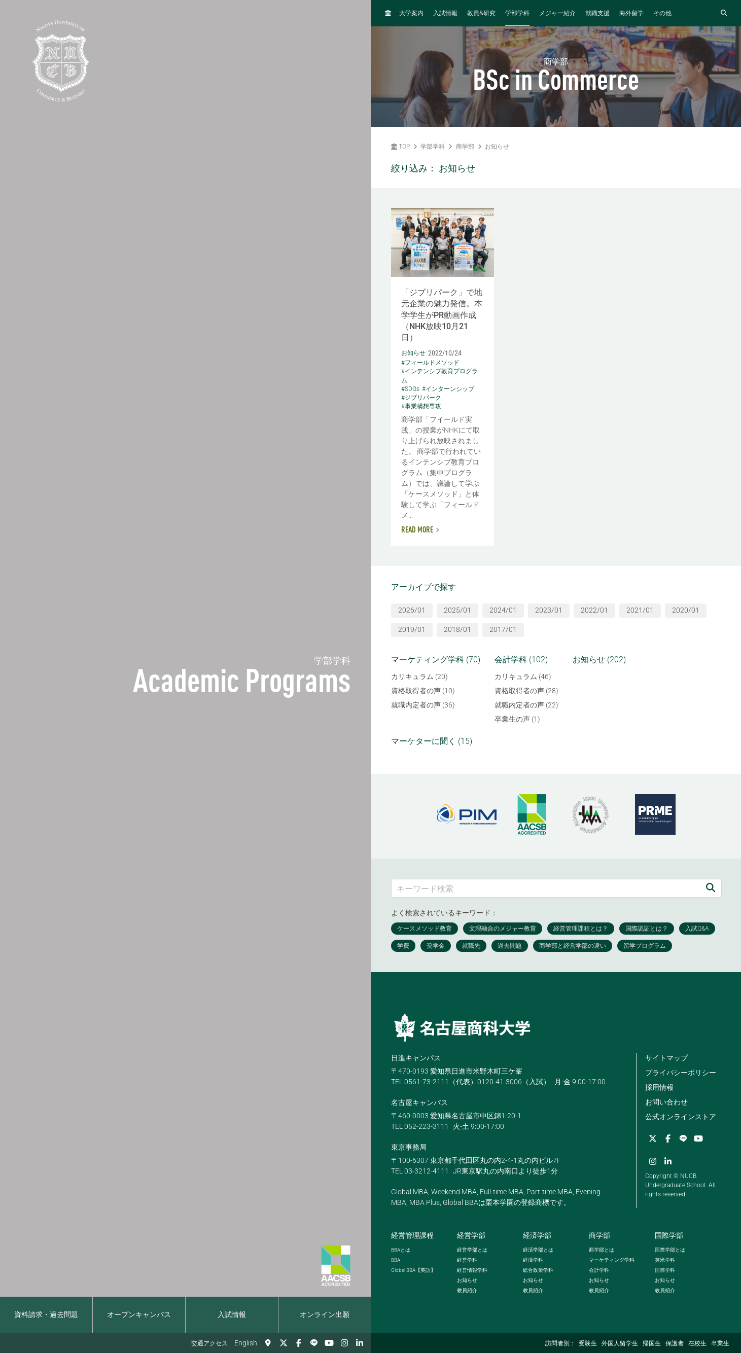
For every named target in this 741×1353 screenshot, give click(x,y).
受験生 (588, 1343)
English (245, 1343)
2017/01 (503, 629)
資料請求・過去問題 (46, 1314)
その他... (664, 13)
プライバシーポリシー (680, 1073)
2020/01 (685, 610)
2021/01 (640, 610)
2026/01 (412, 610)
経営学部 (471, 1235)
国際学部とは (670, 1250)
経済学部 (537, 1235)
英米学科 (665, 1260)
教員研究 (481, 13)
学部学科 (517, 13)
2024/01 (503, 610)
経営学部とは (472, 1250)
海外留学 (631, 13)
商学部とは (601, 1250)
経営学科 (467, 1260)
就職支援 (597, 13)
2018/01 (457, 629)
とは (400, 1250)
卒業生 (720, 1343)
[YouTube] (329, 1343)
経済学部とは (538, 1250)
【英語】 (413, 1270)
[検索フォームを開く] (724, 13)
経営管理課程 (412, 1235)
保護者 (674, 1343)
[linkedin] (359, 1343)
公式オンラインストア (680, 1117)
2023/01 (548, 610)
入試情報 (232, 1314)
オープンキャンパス (139, 1314)
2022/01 (594, 610)
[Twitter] (283, 1343)
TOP (400, 146)
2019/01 (412, 629)
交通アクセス (209, 1343)
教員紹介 (467, 1290)
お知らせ (497, 146)
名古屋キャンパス (419, 1102)
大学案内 (411, 13)
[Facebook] (298, 1343)
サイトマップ (666, 1058)
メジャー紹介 (557, 13)
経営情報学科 (472, 1270)
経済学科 (533, 1260)
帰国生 (652, 1343)
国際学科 (665, 1270)
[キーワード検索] (546, 888)
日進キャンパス (416, 1058)
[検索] (710, 888)
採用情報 (659, 1087)
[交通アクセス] (268, 1343)
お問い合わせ (666, 1102)
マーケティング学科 (611, 1260)
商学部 (465, 146)
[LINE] (314, 1343)
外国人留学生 (620, 1343)
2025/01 (457, 610)
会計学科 (599, 1270)
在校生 (697, 1343)
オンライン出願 (324, 1314)
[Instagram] (344, 1343)
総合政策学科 (538, 1270)
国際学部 (669, 1235)
